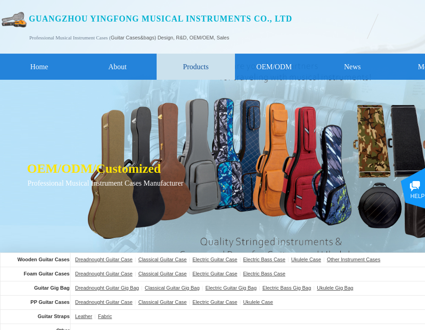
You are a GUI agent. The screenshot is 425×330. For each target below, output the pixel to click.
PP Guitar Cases (50, 302)
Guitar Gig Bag (52, 288)
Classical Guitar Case (162, 259)
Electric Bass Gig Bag (286, 288)
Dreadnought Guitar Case (103, 259)
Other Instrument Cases (354, 259)
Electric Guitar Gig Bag (230, 288)
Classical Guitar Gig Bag (172, 288)
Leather (83, 316)
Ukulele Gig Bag (335, 288)
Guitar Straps (54, 316)
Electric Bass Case (264, 259)
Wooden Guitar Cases (43, 259)
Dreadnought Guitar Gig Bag (107, 288)
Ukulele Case (306, 259)
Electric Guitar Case (214, 259)
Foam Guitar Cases (47, 273)
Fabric (105, 316)
